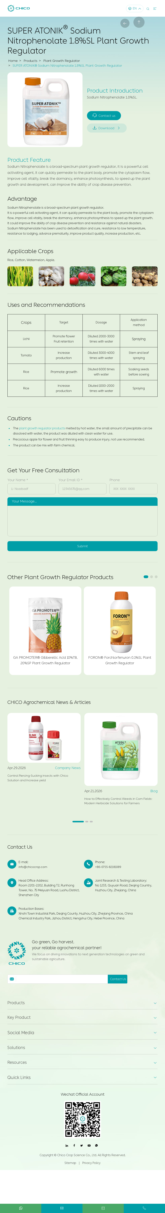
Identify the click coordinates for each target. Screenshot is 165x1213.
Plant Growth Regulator (63, 61)
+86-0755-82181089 (109, 873)
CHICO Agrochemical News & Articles (56, 704)
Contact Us (22, 853)
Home (13, 61)
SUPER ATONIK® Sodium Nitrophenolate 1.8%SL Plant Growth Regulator (70, 66)
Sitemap (70, 1172)
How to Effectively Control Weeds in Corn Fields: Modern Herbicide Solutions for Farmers (117, 807)
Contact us (104, 114)
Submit (82, 547)
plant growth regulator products (42, 428)
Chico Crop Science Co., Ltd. (77, 1164)
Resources (17, 1071)
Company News (68, 770)
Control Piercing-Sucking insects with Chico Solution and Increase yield (42, 781)
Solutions (17, 1055)
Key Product (19, 1024)
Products (31, 61)
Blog (154, 793)
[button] (146, 577)
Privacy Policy (91, 1172)
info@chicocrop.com (34, 873)
